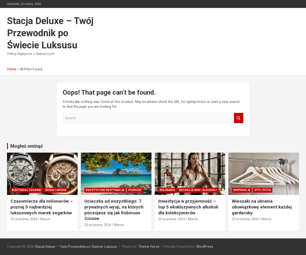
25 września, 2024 (24, 219)
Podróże (134, 190)
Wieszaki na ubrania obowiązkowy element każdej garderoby (262, 206)
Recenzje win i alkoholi (198, 190)
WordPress (204, 246)
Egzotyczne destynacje (105, 190)
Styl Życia (262, 190)
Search (238, 118)
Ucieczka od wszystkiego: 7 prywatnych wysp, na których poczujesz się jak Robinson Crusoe (114, 209)
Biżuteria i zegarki (26, 190)
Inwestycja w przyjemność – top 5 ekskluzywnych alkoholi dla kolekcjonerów (188, 206)
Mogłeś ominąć (26, 146)
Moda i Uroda (55, 190)
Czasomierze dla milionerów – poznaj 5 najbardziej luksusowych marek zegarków (42, 206)
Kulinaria (167, 190)
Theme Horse (148, 246)
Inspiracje (241, 190)
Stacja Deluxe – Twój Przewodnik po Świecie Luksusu (50, 33)
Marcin (45, 219)
